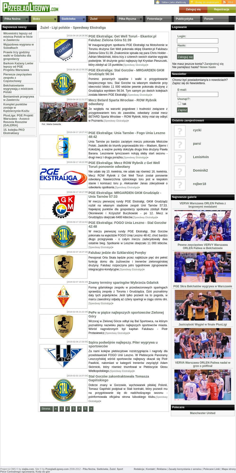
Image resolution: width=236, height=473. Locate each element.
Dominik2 (200, 170)
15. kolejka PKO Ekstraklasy (14, 131)
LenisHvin (201, 157)
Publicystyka (184, 19)
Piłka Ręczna (127, 19)
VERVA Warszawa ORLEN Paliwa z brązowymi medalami (203, 205)
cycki (197, 130)
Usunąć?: (183, 99)
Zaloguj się (193, 9)
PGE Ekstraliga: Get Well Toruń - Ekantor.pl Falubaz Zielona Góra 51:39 (122, 38)
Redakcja (139, 469)
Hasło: (181, 45)
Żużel (93, 19)
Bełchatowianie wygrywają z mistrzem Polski (18, 89)
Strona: (46, 408)
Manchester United (202, 413)
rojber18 (199, 184)
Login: (181, 36)
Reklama (161, 469)
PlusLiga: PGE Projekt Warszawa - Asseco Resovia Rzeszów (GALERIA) (18, 120)
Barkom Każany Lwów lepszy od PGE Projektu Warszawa (18, 67)
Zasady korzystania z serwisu (185, 469)
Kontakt (150, 469)
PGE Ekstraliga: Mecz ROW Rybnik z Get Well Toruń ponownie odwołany (124, 165)
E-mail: (182, 89)
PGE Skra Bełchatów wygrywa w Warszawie (202, 286)
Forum (208, 19)
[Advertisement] (15, 209)
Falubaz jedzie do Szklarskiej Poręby (117, 253)
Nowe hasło (208, 67)
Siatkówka (69, 19)
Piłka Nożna (12, 19)
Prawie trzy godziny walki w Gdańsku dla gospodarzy (17, 56)
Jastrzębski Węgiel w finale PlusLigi (203, 324)
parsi (197, 143)
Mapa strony (229, 469)
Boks (36, 19)
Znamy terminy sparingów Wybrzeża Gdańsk (123, 282)
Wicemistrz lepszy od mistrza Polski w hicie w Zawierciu (18, 37)
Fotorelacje (154, 19)
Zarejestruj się (213, 64)
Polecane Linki (211, 469)
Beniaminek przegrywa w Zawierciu (18, 98)
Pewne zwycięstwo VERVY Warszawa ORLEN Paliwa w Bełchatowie (203, 246)
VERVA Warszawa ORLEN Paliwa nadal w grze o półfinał (202, 364)
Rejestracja (221, 9)
